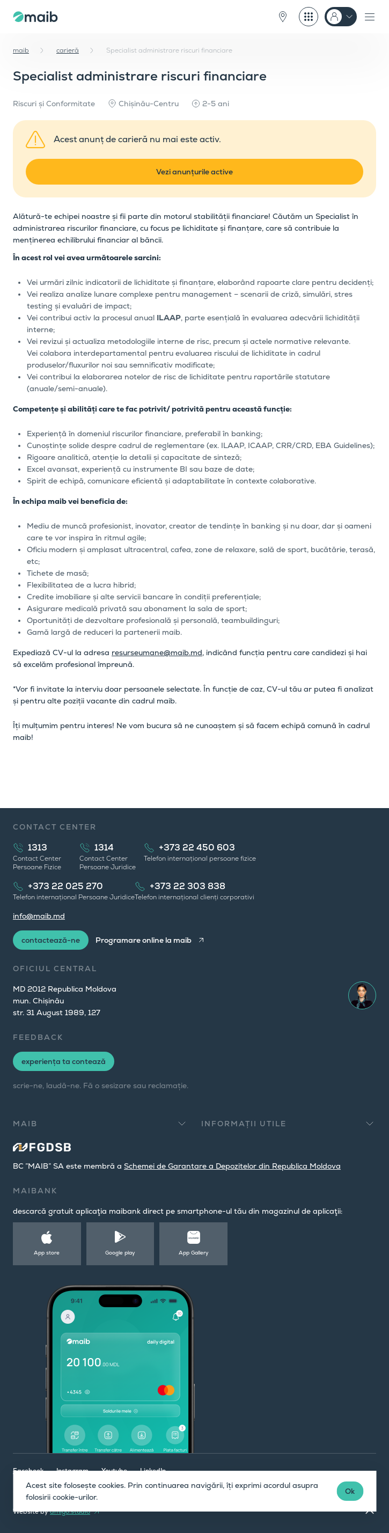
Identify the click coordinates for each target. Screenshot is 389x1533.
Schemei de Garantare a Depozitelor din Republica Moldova (232, 1166)
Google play (120, 1252)
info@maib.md (39, 916)
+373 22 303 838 (187, 886)
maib (21, 50)
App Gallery (194, 1252)
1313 (37, 847)
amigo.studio (70, 1511)
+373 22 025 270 (65, 886)
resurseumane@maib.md (157, 652)
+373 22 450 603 (197, 847)
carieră (67, 50)
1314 (104, 847)
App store (47, 1252)
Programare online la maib (144, 940)
